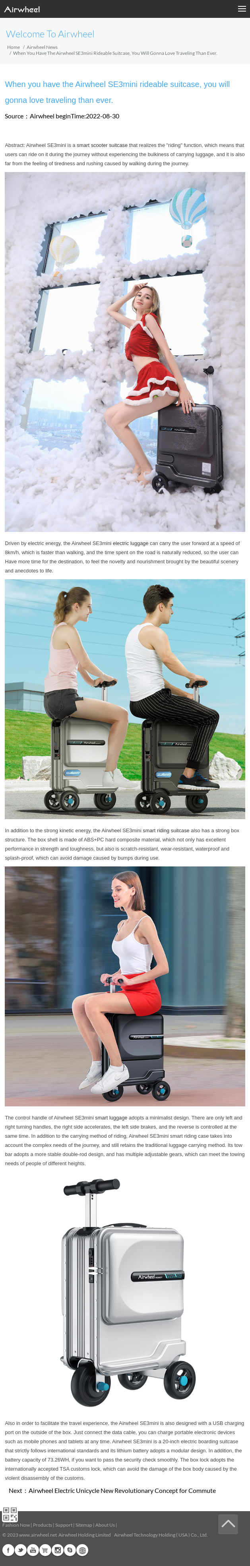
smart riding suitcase (166, 830)
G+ (45, 1550)
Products (42, 1525)
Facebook (8, 1550)
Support (63, 1525)
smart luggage (111, 1118)
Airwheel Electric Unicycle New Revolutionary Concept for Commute (122, 1490)
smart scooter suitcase (102, 145)
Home (13, 47)
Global (82, 1550)
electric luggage (131, 543)
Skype (70, 1550)
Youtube (33, 1550)
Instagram (58, 1550)
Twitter (21, 1550)
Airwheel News (42, 47)
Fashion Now (16, 1525)
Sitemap (84, 1525)
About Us (105, 1525)
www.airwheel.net (38, 1535)
